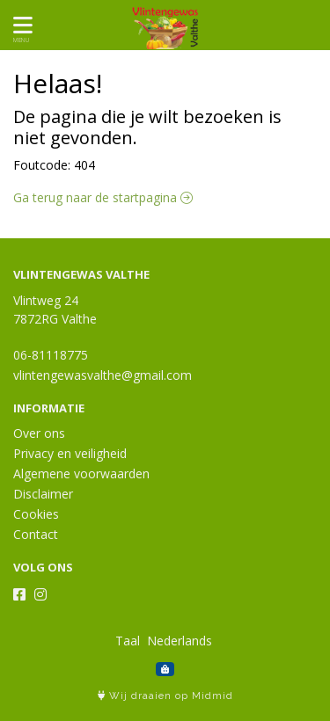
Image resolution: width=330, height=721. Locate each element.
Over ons (39, 433)
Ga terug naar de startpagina (103, 197)
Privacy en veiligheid (70, 453)
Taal (127, 640)
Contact (35, 534)
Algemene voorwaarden (81, 473)
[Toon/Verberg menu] (20, 25)
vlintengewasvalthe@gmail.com (102, 375)
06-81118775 (50, 354)
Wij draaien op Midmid (165, 696)
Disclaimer (43, 493)
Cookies (36, 514)
